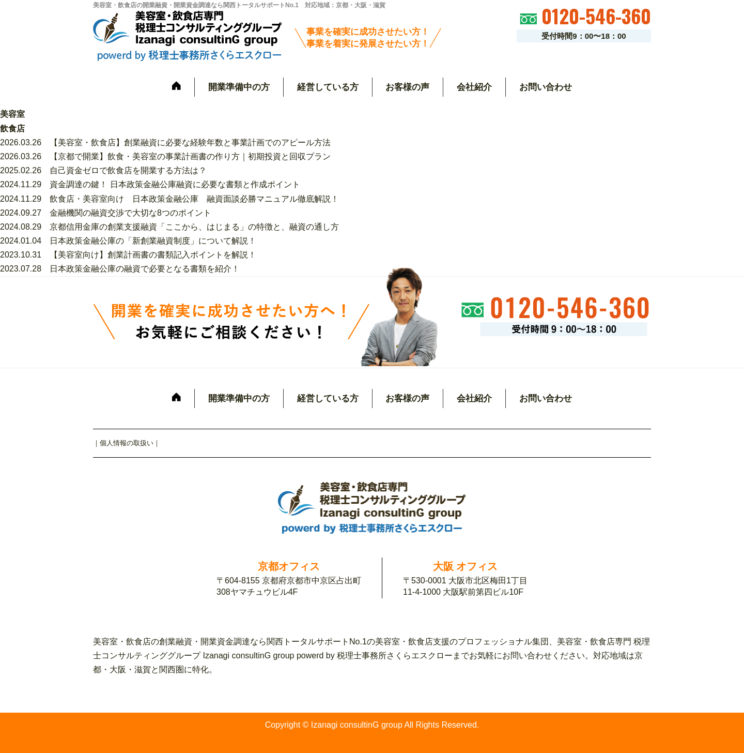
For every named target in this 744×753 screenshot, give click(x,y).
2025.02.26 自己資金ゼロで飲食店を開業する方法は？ (103, 170)
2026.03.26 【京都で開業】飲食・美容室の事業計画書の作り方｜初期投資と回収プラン (165, 156)
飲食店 (12, 128)
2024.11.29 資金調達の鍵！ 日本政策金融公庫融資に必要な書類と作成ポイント (150, 184)
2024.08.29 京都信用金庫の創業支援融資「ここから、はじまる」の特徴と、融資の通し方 (169, 226)
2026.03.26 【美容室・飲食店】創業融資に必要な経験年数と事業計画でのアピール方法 (165, 142)
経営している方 (328, 87)
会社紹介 (474, 87)
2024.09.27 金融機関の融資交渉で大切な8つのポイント (105, 212)
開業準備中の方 (239, 87)
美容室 (12, 114)
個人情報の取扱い (126, 443)
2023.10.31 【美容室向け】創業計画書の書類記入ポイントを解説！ (128, 254)
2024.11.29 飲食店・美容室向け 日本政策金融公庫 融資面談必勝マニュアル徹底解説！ (169, 198)
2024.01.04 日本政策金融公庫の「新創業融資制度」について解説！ (128, 240)
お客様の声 (407, 87)
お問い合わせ (545, 87)
